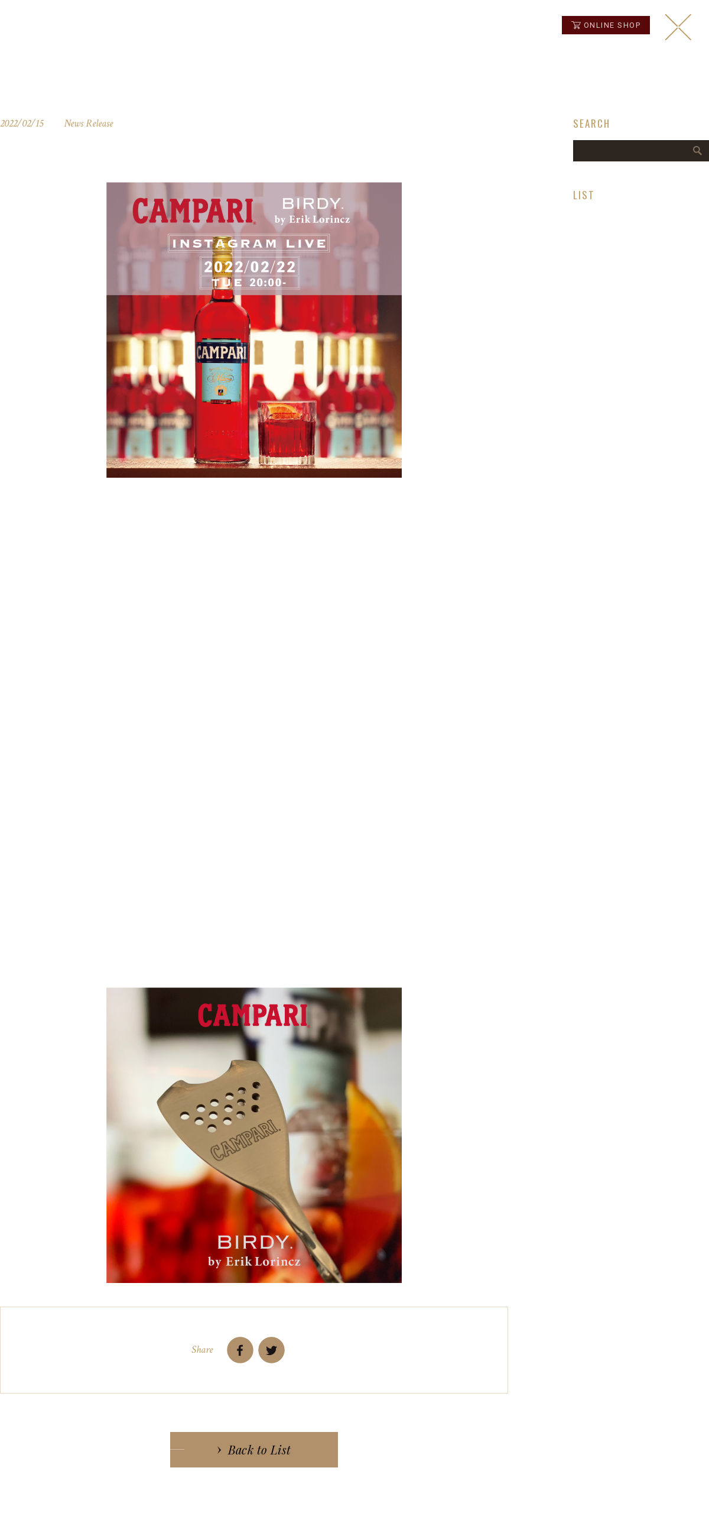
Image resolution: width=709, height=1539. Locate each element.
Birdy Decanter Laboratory (621, 230)
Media (584, 245)
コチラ (156, 599)
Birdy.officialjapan (163, 959)
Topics (585, 259)
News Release (599, 216)
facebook (659, 1516)
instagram (673, 1516)
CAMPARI (172, 505)
